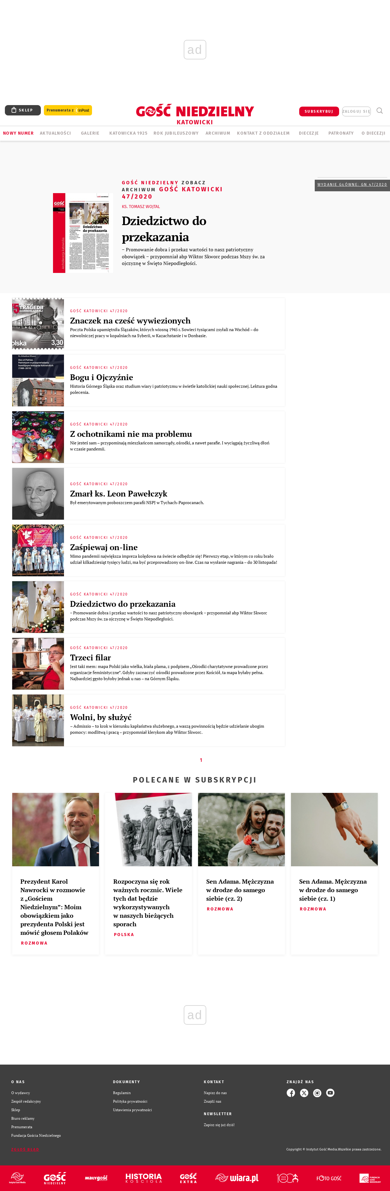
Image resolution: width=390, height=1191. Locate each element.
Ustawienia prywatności (132, 1110)
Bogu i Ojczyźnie (101, 377)
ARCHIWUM (218, 133)
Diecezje (309, 133)
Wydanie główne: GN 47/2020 (352, 184)
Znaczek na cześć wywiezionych (130, 320)
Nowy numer (18, 133)
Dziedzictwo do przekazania (164, 228)
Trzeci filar (90, 657)
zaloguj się (356, 111)
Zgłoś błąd (25, 1149)
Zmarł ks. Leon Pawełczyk (118, 493)
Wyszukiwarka (379, 110)
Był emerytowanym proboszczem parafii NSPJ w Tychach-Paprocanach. (137, 502)
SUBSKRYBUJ (319, 111)
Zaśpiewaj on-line (104, 547)
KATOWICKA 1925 (128, 133)
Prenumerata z (68, 110)
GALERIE (90, 133)
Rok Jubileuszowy (176, 133)
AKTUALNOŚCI (55, 133)
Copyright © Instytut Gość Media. (312, 1149)
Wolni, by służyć (101, 717)
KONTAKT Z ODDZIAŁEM (263, 133)
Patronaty (341, 133)
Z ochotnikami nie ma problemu (131, 434)
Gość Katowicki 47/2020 (172, 189)
